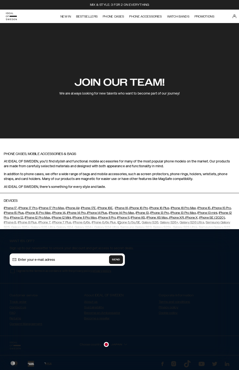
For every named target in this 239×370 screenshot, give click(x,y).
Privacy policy (168, 307)
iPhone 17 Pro (27, 208)
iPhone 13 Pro (159, 213)
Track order (18, 302)
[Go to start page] (11, 16)
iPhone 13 (142, 213)
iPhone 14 (59, 213)
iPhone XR (176, 217)
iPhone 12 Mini (61, 217)
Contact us (18, 307)
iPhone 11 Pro (107, 217)
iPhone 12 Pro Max (37, 217)
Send (116, 259)
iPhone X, (191, 217)
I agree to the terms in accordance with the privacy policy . (64, 271)
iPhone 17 (10, 208)
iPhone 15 (204, 208)
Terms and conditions (174, 302)
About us (91, 302)
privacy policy (101, 271)
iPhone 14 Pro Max (121, 213)
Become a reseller (97, 318)
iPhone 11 (123, 217)
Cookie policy (168, 313)
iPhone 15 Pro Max (38, 213)
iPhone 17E (88, 208)
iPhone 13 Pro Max (183, 213)
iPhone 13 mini (207, 213)
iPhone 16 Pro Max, (184, 208)
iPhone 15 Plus (14, 213)
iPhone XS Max (157, 217)
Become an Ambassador (102, 313)
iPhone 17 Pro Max (51, 208)
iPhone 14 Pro (76, 213)
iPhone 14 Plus (96, 213)
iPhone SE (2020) (212, 217)
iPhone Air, (73, 208)
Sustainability (94, 307)
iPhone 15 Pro (221, 208)
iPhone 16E (105, 208)
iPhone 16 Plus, (159, 208)
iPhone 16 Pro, (139, 208)
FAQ (12, 313)
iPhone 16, (122, 208)
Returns (15, 318)
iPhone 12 (16, 217)
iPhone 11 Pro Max (85, 217)
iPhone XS (138, 217)
